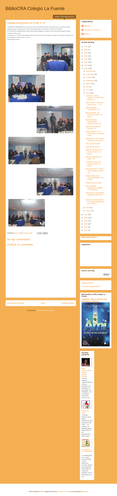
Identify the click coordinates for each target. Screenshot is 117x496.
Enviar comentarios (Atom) (45, 310)
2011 (86, 230)
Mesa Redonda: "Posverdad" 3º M (93, 109)
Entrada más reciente (15, 303)
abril (87, 207)
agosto (88, 84)
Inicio (43, 303)
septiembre (90, 80)
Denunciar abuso (89, 237)
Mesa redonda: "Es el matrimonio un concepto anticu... (95, 133)
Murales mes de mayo (93, 183)
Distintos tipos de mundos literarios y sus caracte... (95, 139)
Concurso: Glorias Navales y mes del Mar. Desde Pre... (95, 98)
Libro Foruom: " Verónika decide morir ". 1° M (94, 103)
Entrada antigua (68, 303)
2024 (86, 50)
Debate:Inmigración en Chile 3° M (94, 158)
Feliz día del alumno (93, 147)
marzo (88, 211)
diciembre (89, 71)
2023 (86, 53)
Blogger (85, 491)
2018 (86, 68)
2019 (86, 65)
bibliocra (87, 34)
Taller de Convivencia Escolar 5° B (93, 127)
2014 (86, 224)
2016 (86, 218)
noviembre (90, 74)
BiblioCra (87, 26)
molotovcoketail (63, 491)
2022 (86, 56)
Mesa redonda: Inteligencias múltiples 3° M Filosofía (94, 188)
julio (87, 87)
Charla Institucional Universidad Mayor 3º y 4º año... (95, 178)
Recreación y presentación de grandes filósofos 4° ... (95, 195)
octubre (89, 77)
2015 (86, 221)
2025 (86, 47)
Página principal (87, 283)
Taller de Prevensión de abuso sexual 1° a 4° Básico (94, 152)
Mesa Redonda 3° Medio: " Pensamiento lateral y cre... (95, 171)
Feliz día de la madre (93, 144)
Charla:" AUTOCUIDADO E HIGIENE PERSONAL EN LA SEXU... (95, 202)
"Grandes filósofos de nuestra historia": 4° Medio (93, 164)
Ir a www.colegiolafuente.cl (91, 286)
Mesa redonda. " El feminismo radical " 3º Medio (94, 115)
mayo (88, 93)
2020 (86, 62)
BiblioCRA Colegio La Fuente (35, 8)
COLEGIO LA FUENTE (92, 30)
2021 (86, 59)
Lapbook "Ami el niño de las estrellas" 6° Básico (94, 300)
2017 (86, 214)
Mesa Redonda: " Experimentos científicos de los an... (94, 122)
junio (88, 90)
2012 (86, 227)
